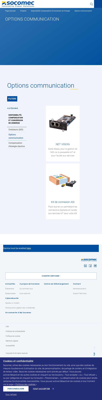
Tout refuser (11, 394)
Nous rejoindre (25, 293)
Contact (77, 284)
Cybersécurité (11, 298)
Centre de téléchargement (56, 284)
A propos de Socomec (30, 284)
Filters (12, 98)
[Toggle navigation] (98, 4)
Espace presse (10, 293)
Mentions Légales (12, 341)
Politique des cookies (25, 384)
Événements (9, 289)
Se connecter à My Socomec (18, 312)
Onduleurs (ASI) (15, 129)
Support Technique (79, 293)
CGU (7, 326)
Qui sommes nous (26, 289)
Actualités (10, 284)
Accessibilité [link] (10, 346)
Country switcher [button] (50, 276)
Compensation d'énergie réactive (16, 145)
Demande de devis (79, 289)
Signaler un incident (12, 303)
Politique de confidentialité (15, 331)
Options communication (15, 136)
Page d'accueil (10, 11)
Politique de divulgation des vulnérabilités (20, 308)
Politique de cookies (13, 336)
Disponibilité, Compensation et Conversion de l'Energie (50, 11)
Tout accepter (41, 388)
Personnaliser (16, 388)
